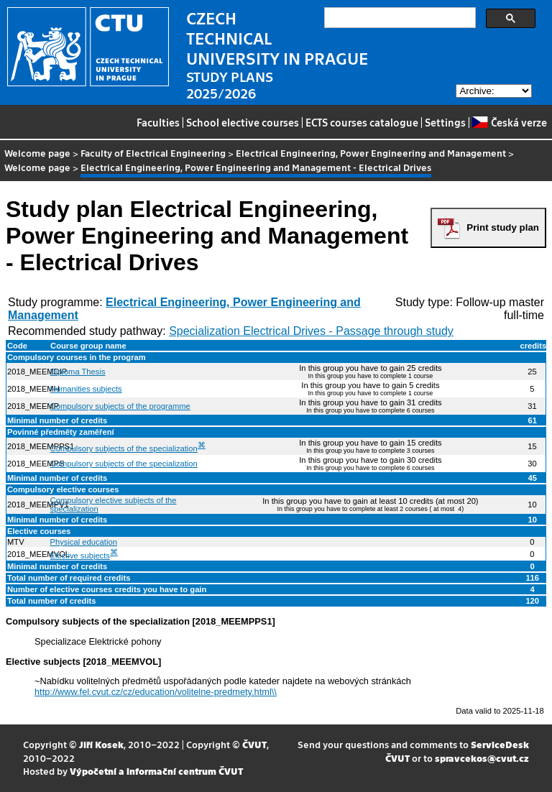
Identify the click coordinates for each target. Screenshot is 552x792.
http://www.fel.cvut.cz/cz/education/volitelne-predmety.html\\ (155, 691)
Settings (445, 122)
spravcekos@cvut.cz (482, 757)
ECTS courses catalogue (361, 122)
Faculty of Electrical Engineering (153, 152)
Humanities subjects (86, 389)
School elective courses (242, 122)
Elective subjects (80, 555)
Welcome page (37, 152)
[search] (398, 17)
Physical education (83, 542)
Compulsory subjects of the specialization (124, 448)
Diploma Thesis (78, 371)
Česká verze (509, 122)
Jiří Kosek (101, 744)
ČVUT (254, 744)
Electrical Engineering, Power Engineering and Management (371, 152)
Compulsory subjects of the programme (120, 406)
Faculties (158, 122)
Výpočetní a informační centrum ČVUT (156, 770)
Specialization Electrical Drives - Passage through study (311, 331)
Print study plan (502, 227)
